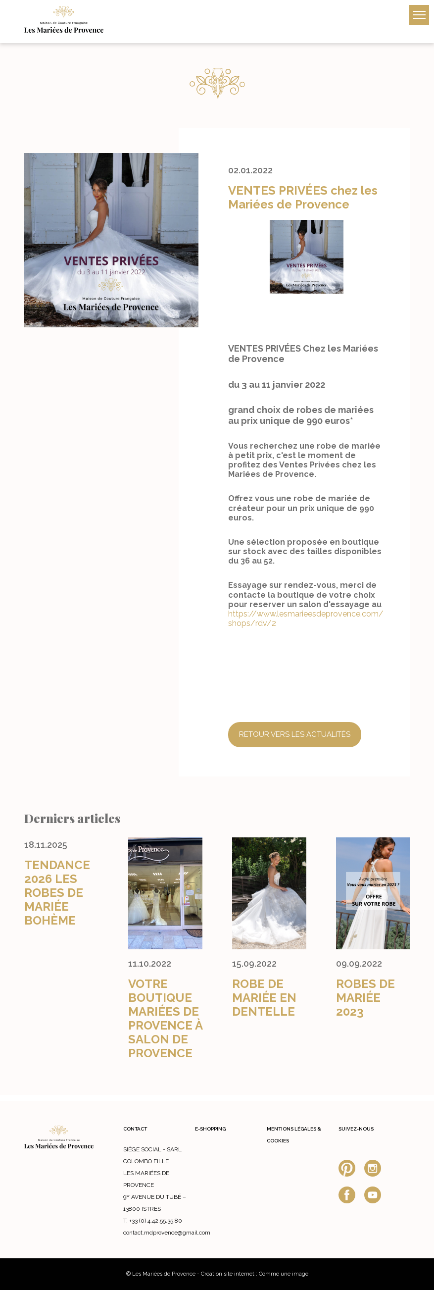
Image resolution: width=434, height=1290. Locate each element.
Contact (135, 1129)
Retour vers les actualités (294, 734)
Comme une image (283, 1274)
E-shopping (210, 1129)
